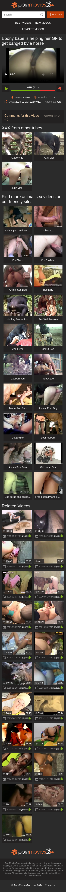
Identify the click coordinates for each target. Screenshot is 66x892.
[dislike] (60, 88)
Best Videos (23, 22)
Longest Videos (33, 29)
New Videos (43, 22)
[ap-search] (23, 14)
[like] (6, 88)
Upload (55, 14)
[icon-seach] (42, 14)
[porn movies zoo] (33, 4)
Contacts (50, 885)
